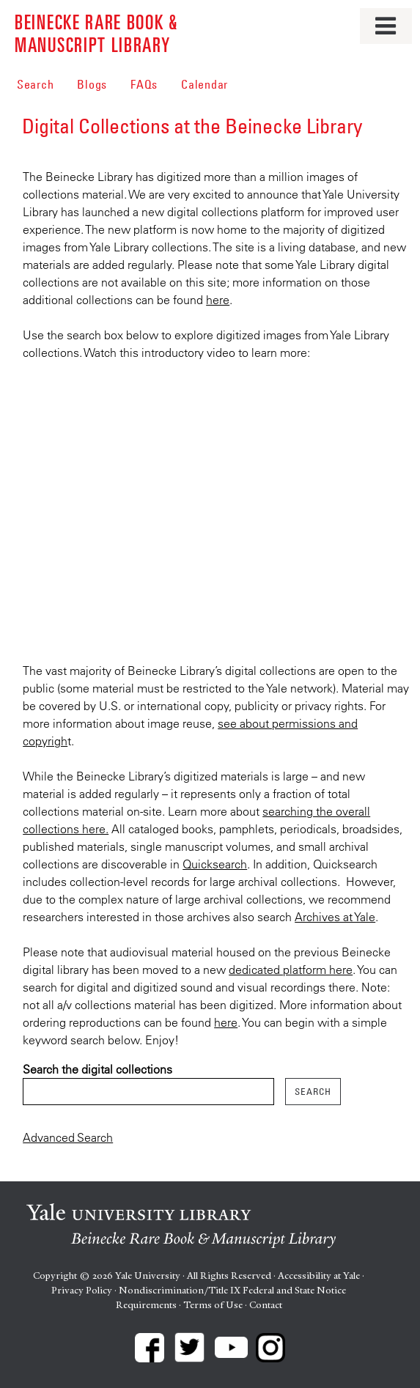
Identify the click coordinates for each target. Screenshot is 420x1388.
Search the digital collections (97, 1069)
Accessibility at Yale (319, 1275)
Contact (265, 1305)
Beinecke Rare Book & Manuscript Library (96, 32)
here (217, 299)
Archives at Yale (335, 916)
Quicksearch (215, 864)
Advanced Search (68, 1137)
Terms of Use (213, 1305)
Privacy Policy (81, 1290)
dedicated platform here (291, 969)
